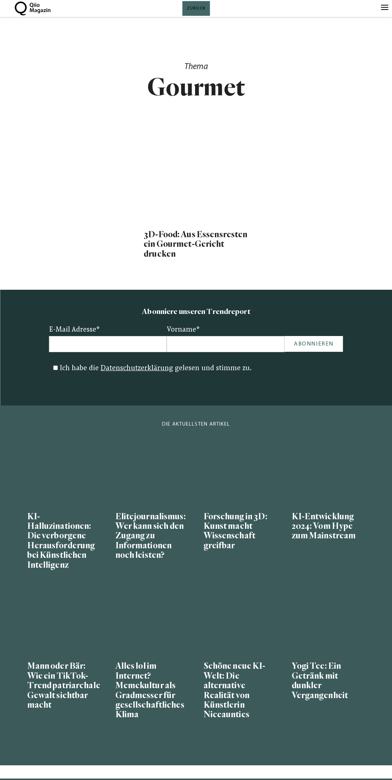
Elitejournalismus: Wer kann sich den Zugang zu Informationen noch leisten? (150, 536)
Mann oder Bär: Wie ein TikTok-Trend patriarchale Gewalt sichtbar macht (63, 685)
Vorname (183, 329)
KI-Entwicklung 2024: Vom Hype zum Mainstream (324, 526)
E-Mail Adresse (74, 329)
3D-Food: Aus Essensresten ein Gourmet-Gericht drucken (195, 244)
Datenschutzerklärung (137, 368)
